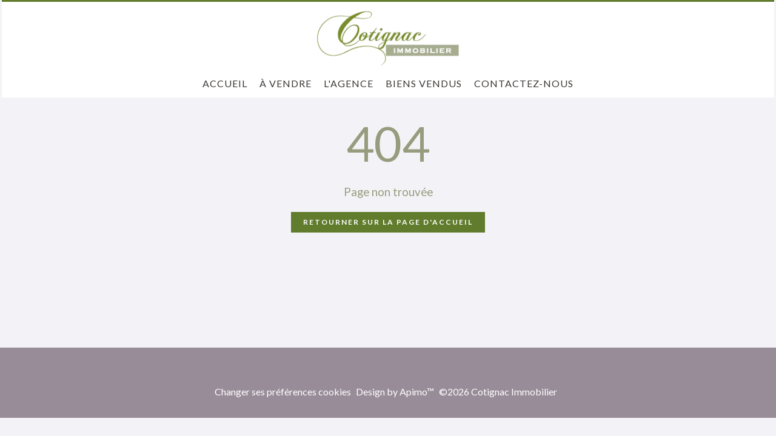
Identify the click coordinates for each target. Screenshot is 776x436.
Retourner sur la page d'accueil (388, 221)
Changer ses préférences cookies (283, 391)
